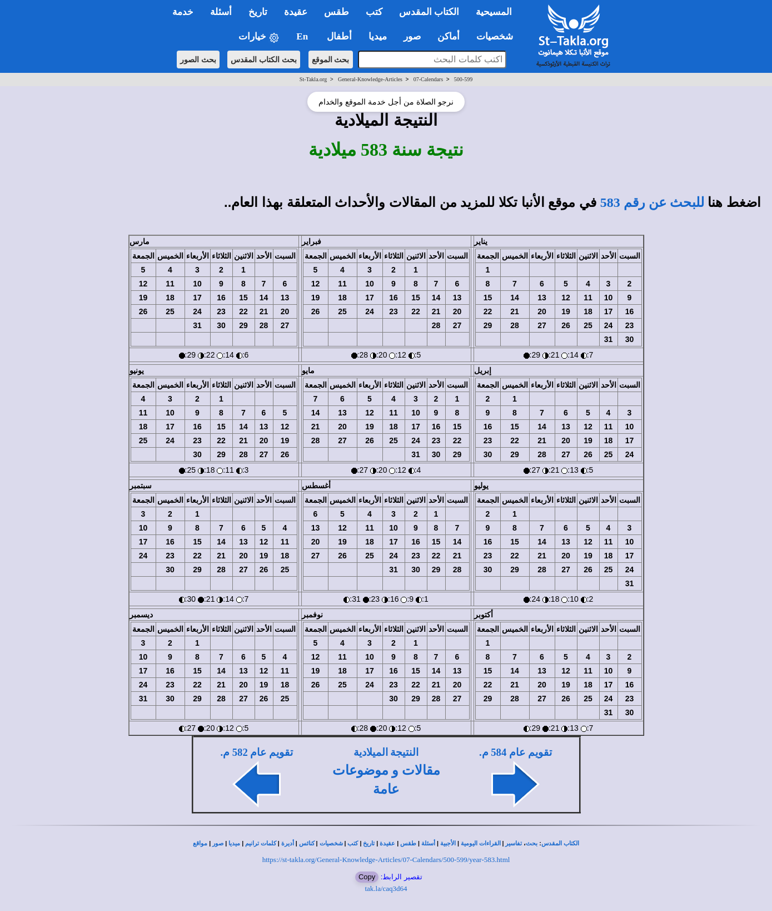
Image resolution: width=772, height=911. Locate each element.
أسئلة (428, 843)
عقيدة (387, 843)
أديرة (287, 843)
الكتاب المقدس (560, 843)
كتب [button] (374, 12)
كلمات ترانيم (260, 843)
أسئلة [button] (221, 12)
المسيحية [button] (494, 12)
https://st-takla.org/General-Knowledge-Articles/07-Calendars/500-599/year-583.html (386, 859)
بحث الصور (198, 59)
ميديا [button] (377, 36)
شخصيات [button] (498, 36)
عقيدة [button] (295, 12)
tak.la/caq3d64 (386, 888)
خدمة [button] (182, 12)
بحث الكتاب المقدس (264, 59)
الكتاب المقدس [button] (429, 12)
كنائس (307, 843)
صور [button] (412, 36)
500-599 (463, 79)
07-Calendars (428, 79)
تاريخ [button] (257, 12)
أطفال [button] (339, 36)
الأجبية (448, 843)
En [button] (303, 36)
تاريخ (369, 843)
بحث (531, 843)
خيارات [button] (259, 37)
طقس (408, 843)
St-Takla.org (313, 79)
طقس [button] (336, 12)
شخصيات (331, 843)
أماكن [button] (448, 36)
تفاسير (513, 843)
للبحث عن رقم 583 (652, 202)
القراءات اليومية (481, 843)
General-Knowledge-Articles (370, 79)
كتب (352, 843)
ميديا (234, 843)
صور (217, 843)
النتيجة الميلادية (386, 752)
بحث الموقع (331, 59)
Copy (366, 877)
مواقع (200, 843)
